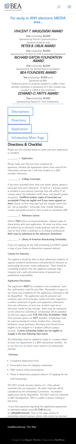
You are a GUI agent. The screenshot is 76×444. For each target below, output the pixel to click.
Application (20, 128)
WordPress (59, 439)
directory (18, 345)
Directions (19, 120)
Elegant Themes (33, 439)
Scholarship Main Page (28, 137)
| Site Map (31, 426)
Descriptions (20, 111)
